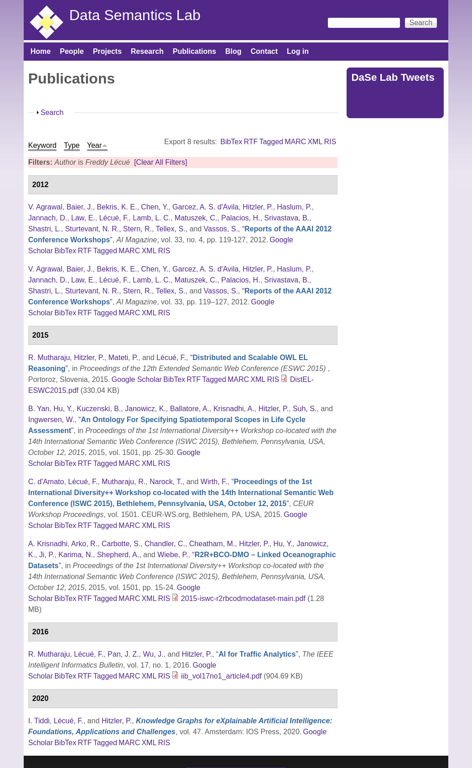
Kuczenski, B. (99, 409)
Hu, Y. (63, 409)
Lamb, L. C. (152, 218)
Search (52, 112)
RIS (330, 142)
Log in (298, 51)
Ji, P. (47, 555)
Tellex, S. (171, 229)
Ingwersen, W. (51, 419)
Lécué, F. (114, 218)
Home (41, 51)
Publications (194, 51)
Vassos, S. (221, 229)
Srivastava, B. (286, 218)
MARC (295, 142)
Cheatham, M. (212, 544)
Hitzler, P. (258, 207)
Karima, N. (75, 555)
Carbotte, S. (121, 544)
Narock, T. (166, 482)
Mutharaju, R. (123, 482)
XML (314, 142)
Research (147, 51)
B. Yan (39, 409)
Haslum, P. (294, 207)
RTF (251, 142)
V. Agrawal (45, 207)
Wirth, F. (214, 482)
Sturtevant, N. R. (92, 229)
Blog (233, 51)
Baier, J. (80, 207)
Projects (107, 51)
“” (181, 492)
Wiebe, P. (172, 555)
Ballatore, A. (189, 409)
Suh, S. (304, 409)
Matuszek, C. (196, 218)
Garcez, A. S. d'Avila (205, 207)
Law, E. (83, 218)
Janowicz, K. (145, 409)
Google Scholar (137, 379)
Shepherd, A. (118, 555)
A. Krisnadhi (47, 544)
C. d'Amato (46, 482)
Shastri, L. (44, 229)
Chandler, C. (165, 544)
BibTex (231, 142)
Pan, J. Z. (123, 654)
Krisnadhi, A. (233, 409)
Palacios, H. (240, 218)
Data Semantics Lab (135, 15)
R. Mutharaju (49, 357)
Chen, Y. (154, 207)
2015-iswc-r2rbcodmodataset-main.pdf (243, 598)
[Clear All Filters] (160, 162)
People (71, 51)
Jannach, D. (47, 218)
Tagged (271, 142)
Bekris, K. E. (117, 207)
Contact (264, 51)
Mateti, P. (124, 357)
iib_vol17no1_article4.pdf (221, 676)
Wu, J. (153, 654)
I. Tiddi (39, 721)
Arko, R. (84, 544)
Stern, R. (137, 229)
